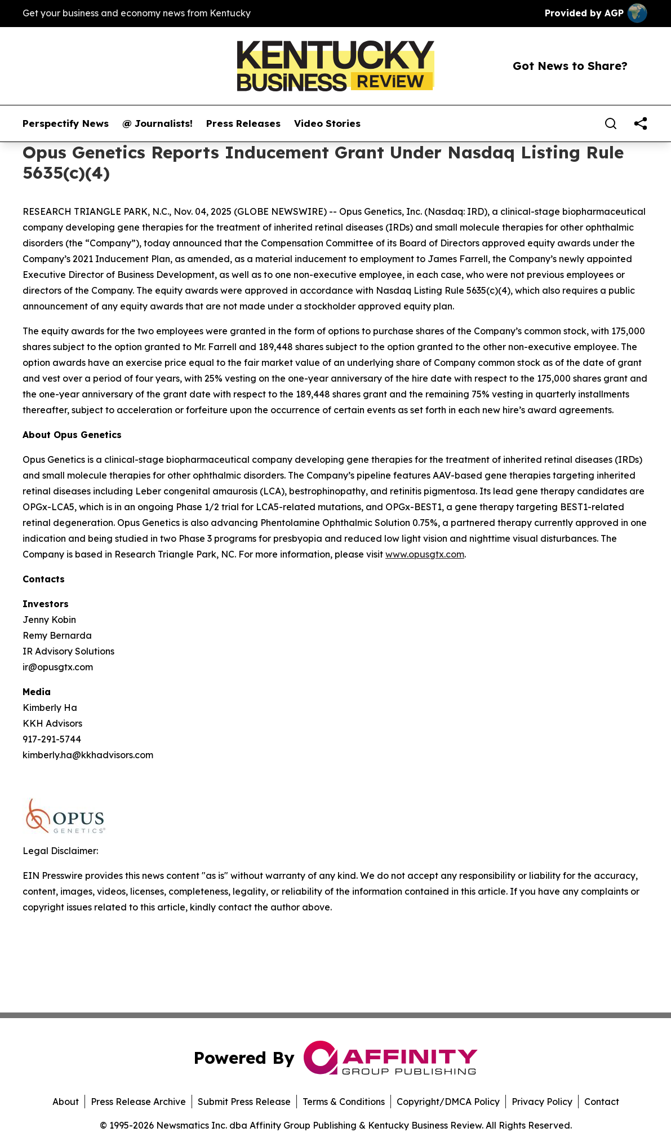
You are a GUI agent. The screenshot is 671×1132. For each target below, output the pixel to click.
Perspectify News (66, 123)
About (65, 1101)
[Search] (610, 123)
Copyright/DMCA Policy (448, 1101)
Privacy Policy (542, 1101)
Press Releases (243, 123)
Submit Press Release (244, 1101)
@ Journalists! (157, 123)
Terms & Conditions (344, 1101)
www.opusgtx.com (424, 554)
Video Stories (327, 123)
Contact (601, 1101)
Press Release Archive (138, 1101)
